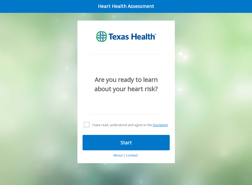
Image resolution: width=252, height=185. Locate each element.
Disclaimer (160, 125)
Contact (132, 155)
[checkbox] (126, 125)
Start (126, 143)
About (118, 155)
